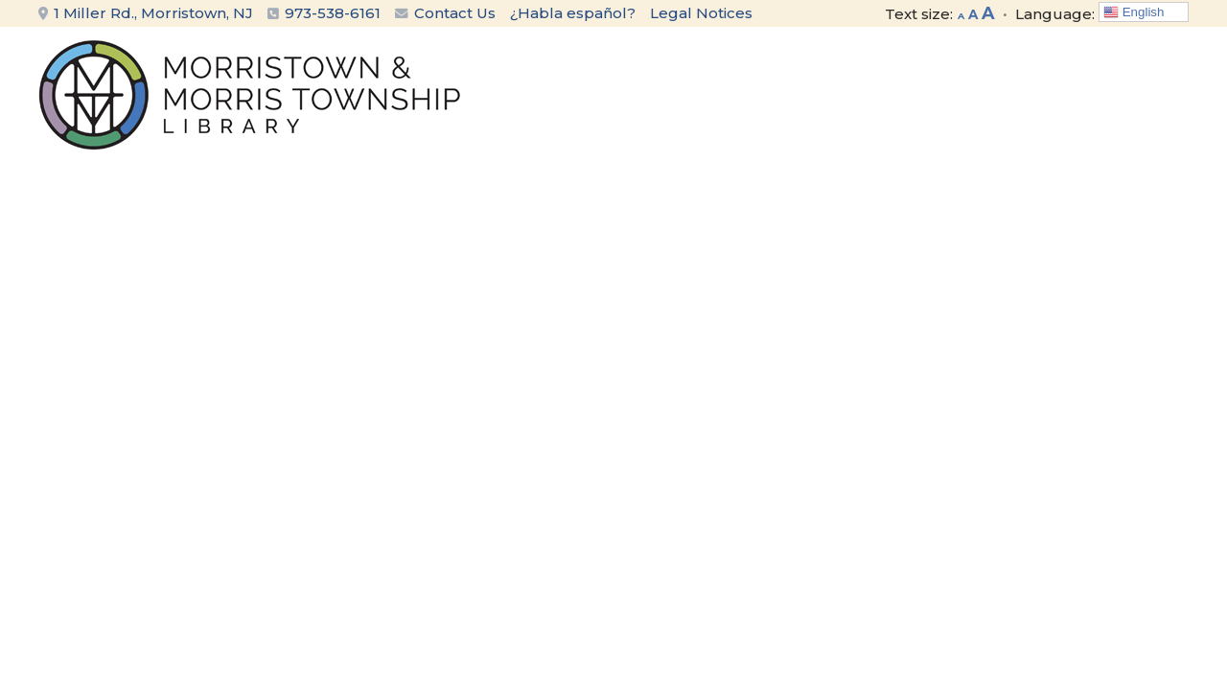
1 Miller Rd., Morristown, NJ (145, 13)
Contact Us (445, 13)
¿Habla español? (573, 13)
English (1133, 12)
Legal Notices (701, 13)
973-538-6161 (333, 13)
